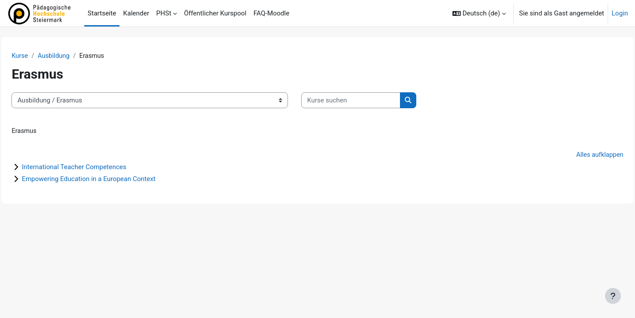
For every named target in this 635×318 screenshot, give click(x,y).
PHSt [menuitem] (163, 13)
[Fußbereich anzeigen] (613, 296)
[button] (479, 13)
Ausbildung (74, 56)
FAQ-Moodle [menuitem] (271, 13)
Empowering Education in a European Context (108, 180)
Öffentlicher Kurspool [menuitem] (215, 13)
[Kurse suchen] (370, 101)
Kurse (39, 56)
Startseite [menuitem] (102, 13)
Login (620, 13)
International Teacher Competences (93, 168)
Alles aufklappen (579, 156)
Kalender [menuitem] (136, 13)
